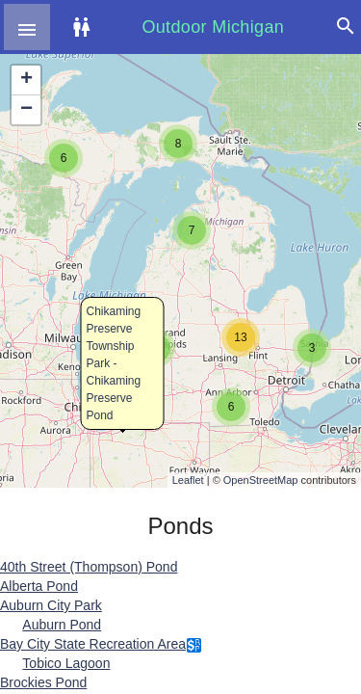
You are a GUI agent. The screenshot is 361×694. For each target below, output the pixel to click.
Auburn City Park (51, 605)
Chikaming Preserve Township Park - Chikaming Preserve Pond (114, 363)
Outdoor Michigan (213, 27)
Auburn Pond (61, 624)
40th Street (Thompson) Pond (88, 566)
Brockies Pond (43, 682)
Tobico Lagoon (66, 663)
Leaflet (188, 480)
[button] (27, 27)
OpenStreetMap (260, 480)
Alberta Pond (39, 586)
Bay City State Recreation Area (93, 644)
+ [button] (26, 80)
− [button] (26, 109)
